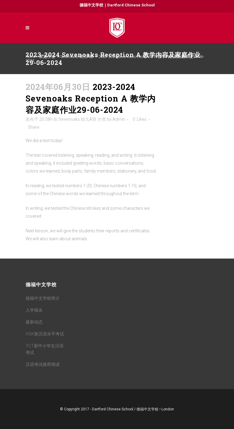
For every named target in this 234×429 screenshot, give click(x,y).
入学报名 (34, 310)
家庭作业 (47, 56)
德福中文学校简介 (43, 298)
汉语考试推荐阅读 (43, 364)
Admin (118, 119)
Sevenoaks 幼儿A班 (77, 56)
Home (30, 56)
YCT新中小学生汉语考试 (45, 349)
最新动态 (34, 322)
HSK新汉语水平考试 (45, 333)
